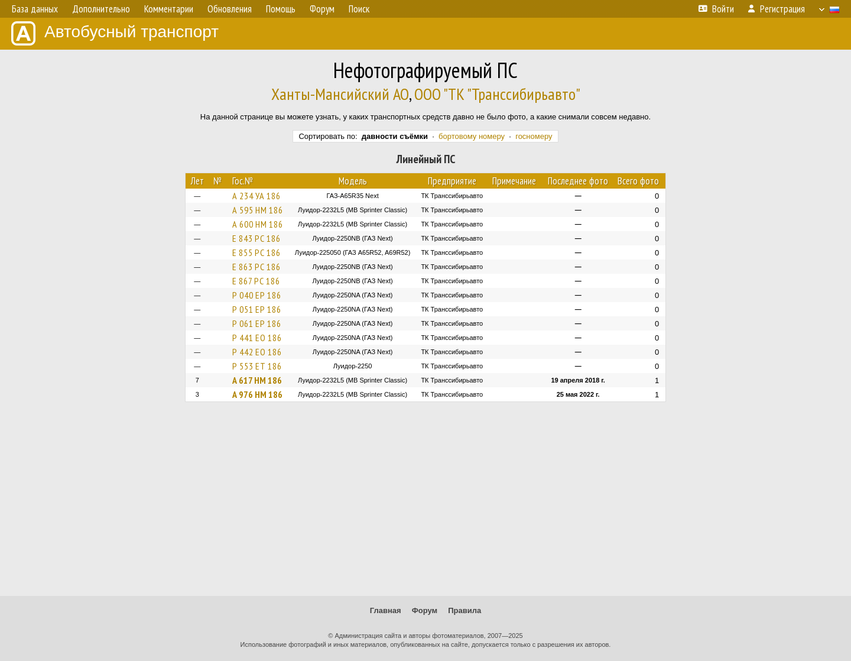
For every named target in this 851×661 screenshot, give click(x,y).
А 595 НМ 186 (257, 210)
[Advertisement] (425, 504)
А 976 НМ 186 (257, 394)
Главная (385, 610)
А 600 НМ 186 (257, 224)
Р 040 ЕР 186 (256, 295)
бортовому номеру (472, 136)
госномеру (533, 136)
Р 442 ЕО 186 (257, 352)
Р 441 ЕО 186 (257, 338)
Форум (424, 610)
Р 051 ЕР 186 (256, 309)
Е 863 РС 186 (256, 267)
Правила (464, 610)
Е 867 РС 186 (256, 281)
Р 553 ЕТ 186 (257, 366)
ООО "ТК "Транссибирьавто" (497, 94)
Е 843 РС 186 (256, 238)
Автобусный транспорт (115, 33)
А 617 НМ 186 (257, 380)
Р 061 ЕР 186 (256, 323)
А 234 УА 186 (256, 196)
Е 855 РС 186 (256, 252)
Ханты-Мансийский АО (340, 94)
